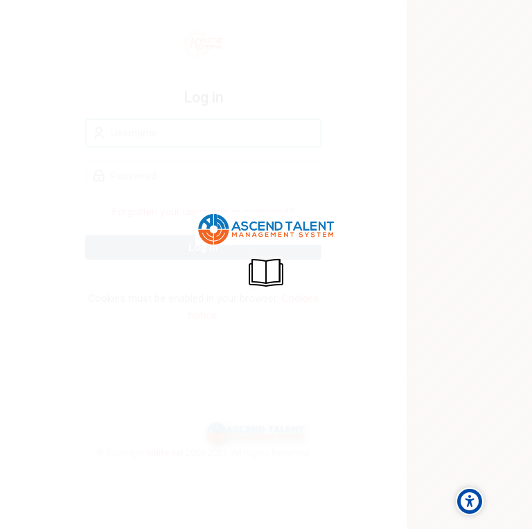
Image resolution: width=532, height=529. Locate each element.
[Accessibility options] (470, 501)
